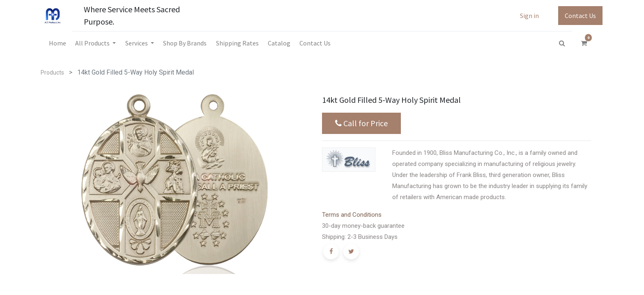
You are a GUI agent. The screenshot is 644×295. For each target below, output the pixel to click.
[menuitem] (57, 43)
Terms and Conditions (352, 214)
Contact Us (580, 15)
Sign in (529, 15)
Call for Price (361, 123)
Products (52, 72)
